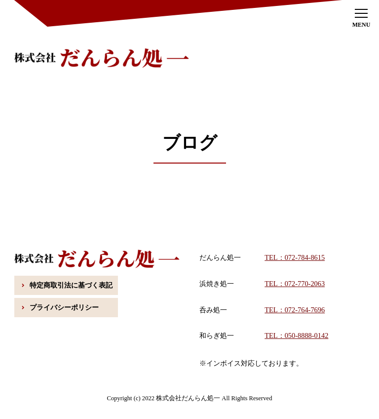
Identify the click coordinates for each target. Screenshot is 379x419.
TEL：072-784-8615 (295, 257)
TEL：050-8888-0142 (296, 335)
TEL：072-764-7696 (295, 310)
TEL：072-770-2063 (295, 284)
